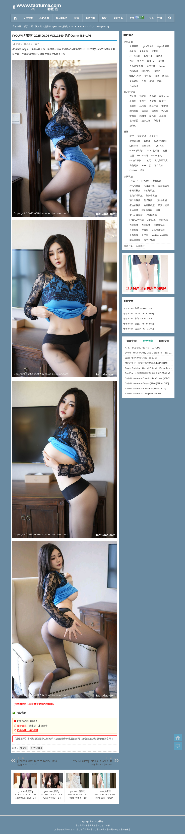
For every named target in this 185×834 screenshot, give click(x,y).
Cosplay (162, 66)
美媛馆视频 (151, 195)
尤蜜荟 (47, 26)
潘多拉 (148, 76)
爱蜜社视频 (163, 185)
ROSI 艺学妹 (153, 150)
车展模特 (140, 246)
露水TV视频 (149, 240)
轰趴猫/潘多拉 (136, 66)
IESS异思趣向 (160, 141)
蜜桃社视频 (135, 205)
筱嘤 (132, 155)
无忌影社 (134, 71)
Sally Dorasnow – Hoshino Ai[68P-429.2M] (145, 388)
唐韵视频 (134, 230)
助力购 (133, 125)
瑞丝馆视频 (135, 200)
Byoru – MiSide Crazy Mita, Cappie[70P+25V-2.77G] (149, 352)
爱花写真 (134, 165)
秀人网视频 (135, 185)
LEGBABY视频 (137, 220)
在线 (137, 17)
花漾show (164, 96)
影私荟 (152, 115)
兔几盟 (164, 110)
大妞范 (145, 230)
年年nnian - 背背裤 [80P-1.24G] (138, 328)
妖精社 (147, 141)
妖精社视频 (159, 225)
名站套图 (44, 18)
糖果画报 (134, 110)
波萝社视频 (163, 205)
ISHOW (133, 170)
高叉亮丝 (153, 136)
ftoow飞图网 (135, 76)
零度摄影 (134, 80)
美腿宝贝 (141, 136)
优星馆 (145, 110)
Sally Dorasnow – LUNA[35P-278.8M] (143, 393)
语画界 (152, 96)
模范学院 (153, 106)
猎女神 (161, 61)
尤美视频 (146, 225)
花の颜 (142, 106)
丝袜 (76, 18)
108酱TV (134, 180)
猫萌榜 (155, 110)
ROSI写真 (159, 146)
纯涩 (158, 210)
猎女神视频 (147, 210)
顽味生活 (146, 120)
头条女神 (143, 51)
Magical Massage (160, 235)
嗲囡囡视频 (135, 190)
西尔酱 (165, 76)
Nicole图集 (156, 155)
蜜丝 (165, 150)
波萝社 (155, 51)
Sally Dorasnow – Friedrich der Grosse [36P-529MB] (149, 378)
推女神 (133, 51)
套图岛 (19, 44)
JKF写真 (151, 220)
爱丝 (132, 136)
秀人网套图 (61, 18)
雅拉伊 (159, 56)
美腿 (142, 170)
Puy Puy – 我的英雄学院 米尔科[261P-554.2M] (147, 373)
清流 (159, 80)
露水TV (150, 61)
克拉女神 (151, 66)
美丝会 (145, 235)
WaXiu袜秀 (142, 155)
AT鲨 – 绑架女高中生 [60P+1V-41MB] (143, 347)
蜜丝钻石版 (135, 141)
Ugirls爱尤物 (148, 46)
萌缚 (157, 76)
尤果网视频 (151, 215)
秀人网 (133, 96)
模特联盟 (134, 120)
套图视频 (90, 18)
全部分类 (28, 18)
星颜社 (133, 101)
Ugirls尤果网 (163, 46)
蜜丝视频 (157, 180)
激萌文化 (148, 56)
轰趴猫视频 (135, 240)
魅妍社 (133, 106)
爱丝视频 (134, 210)
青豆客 (140, 61)
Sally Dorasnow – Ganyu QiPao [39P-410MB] (147, 383)
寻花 (144, 80)
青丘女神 (158, 165)
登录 (151, 18)
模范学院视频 (136, 195)
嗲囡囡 (133, 115)
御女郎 (164, 106)
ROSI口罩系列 (137, 150)
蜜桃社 (142, 101)
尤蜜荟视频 (149, 185)
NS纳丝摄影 (135, 160)
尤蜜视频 (134, 225)
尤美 (132, 61)
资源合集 (128, 246)
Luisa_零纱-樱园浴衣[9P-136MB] (141, 358)
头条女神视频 (158, 230)
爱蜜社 (162, 101)
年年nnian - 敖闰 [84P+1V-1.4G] (138, 318)
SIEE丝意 (146, 165)
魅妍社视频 (149, 205)
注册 (159, 18)
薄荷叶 (157, 120)
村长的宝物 (135, 56)
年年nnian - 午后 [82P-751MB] (138, 308)
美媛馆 (152, 101)
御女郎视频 (149, 190)
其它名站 (134, 85)
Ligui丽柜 (134, 146)
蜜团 (151, 80)
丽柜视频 (146, 146)
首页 (15, 18)
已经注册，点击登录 (27, 730)
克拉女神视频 (136, 215)
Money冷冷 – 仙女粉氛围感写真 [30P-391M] (146, 363)
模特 (104, 18)
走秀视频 (134, 235)
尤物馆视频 (161, 200)
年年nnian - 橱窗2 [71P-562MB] (138, 323)
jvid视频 (145, 180)
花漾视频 (148, 200)
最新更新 (118, 18)
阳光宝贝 (146, 71)
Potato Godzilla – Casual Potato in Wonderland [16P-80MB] (149, 368)
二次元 (148, 160)
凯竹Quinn (36, 748)
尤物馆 (142, 115)
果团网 (157, 71)
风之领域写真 (161, 160)
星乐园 (162, 115)
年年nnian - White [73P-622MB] (138, 313)
